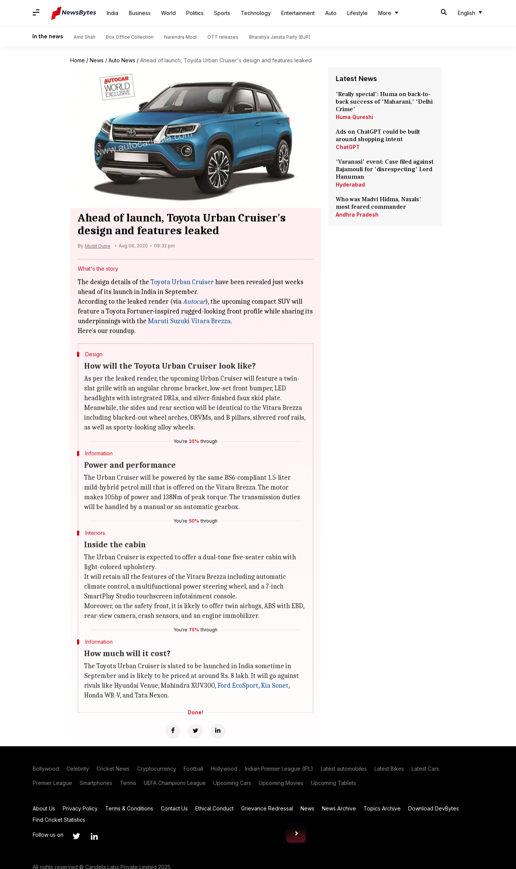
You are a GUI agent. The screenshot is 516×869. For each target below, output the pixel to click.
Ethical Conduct (214, 808)
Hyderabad (350, 184)
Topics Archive (382, 808)
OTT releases (222, 37)
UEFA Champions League (175, 783)
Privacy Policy (80, 808)
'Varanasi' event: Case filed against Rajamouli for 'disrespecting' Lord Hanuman (384, 169)
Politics (195, 13)
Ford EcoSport (237, 686)
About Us (44, 808)
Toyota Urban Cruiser (182, 282)
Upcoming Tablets (333, 783)
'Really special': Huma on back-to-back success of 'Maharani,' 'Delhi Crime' (384, 101)
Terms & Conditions (129, 808)
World (168, 13)
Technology (256, 13)
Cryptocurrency (156, 768)
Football (193, 768)
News (97, 60)
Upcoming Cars (232, 783)
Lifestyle (357, 13)
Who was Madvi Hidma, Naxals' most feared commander (378, 203)
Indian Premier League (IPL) (279, 768)
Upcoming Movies (281, 783)
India (112, 13)
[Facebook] (172, 731)
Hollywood (224, 768)
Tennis (128, 783)
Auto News (122, 60)
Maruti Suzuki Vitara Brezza (189, 321)
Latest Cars (425, 768)
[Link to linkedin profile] (94, 836)
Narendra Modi (180, 37)
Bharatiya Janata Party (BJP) (279, 37)
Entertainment (298, 13)
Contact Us (174, 808)
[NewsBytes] (73, 13)
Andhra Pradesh (357, 214)
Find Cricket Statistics (59, 819)
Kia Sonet (274, 686)
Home (77, 60)
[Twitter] (195, 731)
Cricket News (113, 768)
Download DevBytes (433, 808)
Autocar (194, 302)
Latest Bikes (389, 768)
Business (140, 13)
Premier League (52, 783)
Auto (330, 13)
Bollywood (46, 768)
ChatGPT (348, 147)
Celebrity (77, 768)
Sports (222, 13)
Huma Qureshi (354, 117)
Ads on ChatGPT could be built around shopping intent (378, 135)
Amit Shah (84, 37)
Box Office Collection (130, 37)
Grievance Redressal (267, 808)
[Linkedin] (217, 731)
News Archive (339, 808)
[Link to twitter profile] (76, 836)
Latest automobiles (344, 768)
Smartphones (96, 783)
